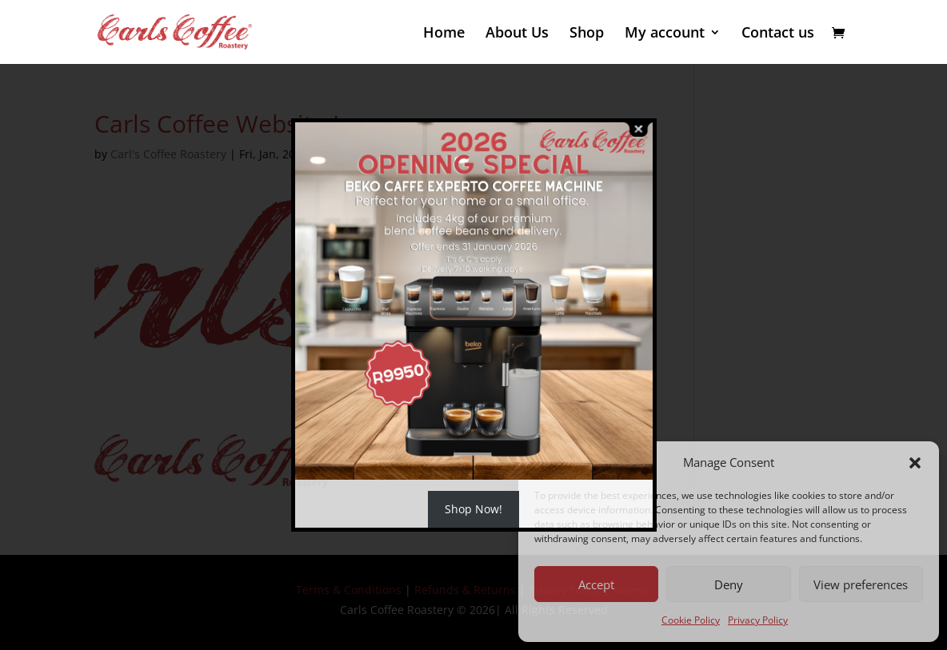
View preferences (860, 584)
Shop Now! (473, 508)
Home (444, 34)
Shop (586, 34)
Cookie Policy (690, 620)
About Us (517, 34)
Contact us (777, 34)
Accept (596, 584)
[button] (915, 463)
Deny (728, 584)
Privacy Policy (758, 620)
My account (665, 34)
